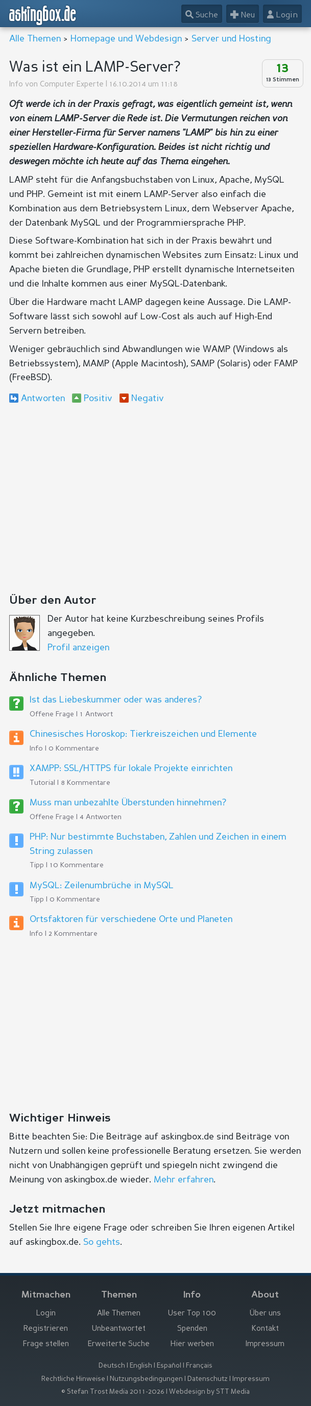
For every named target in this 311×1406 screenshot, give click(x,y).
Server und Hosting (231, 38)
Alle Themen (35, 38)
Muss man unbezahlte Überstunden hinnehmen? (128, 802)
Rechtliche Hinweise (73, 1379)
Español (169, 1366)
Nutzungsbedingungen (146, 1379)
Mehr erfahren (183, 1179)
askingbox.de (43, 15)
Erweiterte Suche (119, 1344)
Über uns (265, 1313)
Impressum (265, 1344)
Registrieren (45, 1329)
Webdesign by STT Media (209, 1392)
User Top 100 (192, 1313)
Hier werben (192, 1344)
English (141, 1366)
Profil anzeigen (78, 647)
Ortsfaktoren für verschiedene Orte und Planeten (131, 919)
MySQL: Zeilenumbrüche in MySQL (102, 885)
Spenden (192, 1329)
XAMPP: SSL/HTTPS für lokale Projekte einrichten (131, 768)
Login (46, 1313)
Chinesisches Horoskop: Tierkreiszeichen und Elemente (143, 734)
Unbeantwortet (119, 1329)
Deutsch (112, 1366)
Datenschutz (207, 1379)
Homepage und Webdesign (126, 38)
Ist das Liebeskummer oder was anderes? (116, 700)
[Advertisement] (155, 495)
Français (199, 1366)
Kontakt (265, 1329)
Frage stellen (46, 1344)
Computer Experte (72, 85)
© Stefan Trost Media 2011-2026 (112, 1392)
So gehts (101, 1242)
